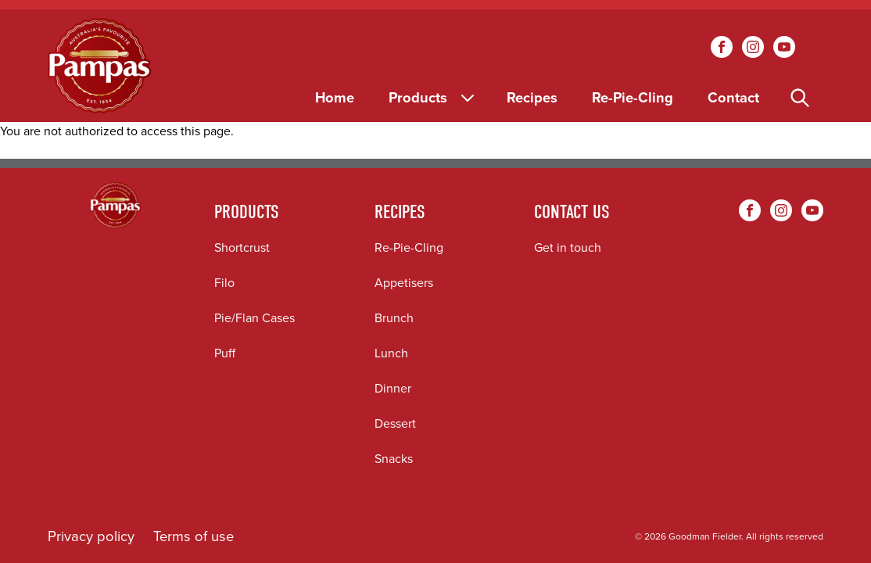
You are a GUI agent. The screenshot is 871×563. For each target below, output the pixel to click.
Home (334, 97)
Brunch (394, 318)
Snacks (394, 459)
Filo (224, 283)
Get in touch (567, 247)
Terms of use (193, 536)
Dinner (393, 388)
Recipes (532, 97)
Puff (224, 353)
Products (433, 97)
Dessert (395, 423)
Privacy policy (91, 536)
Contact (733, 97)
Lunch (391, 353)
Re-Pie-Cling (632, 97)
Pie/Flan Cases (254, 318)
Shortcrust (242, 247)
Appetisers (404, 283)
